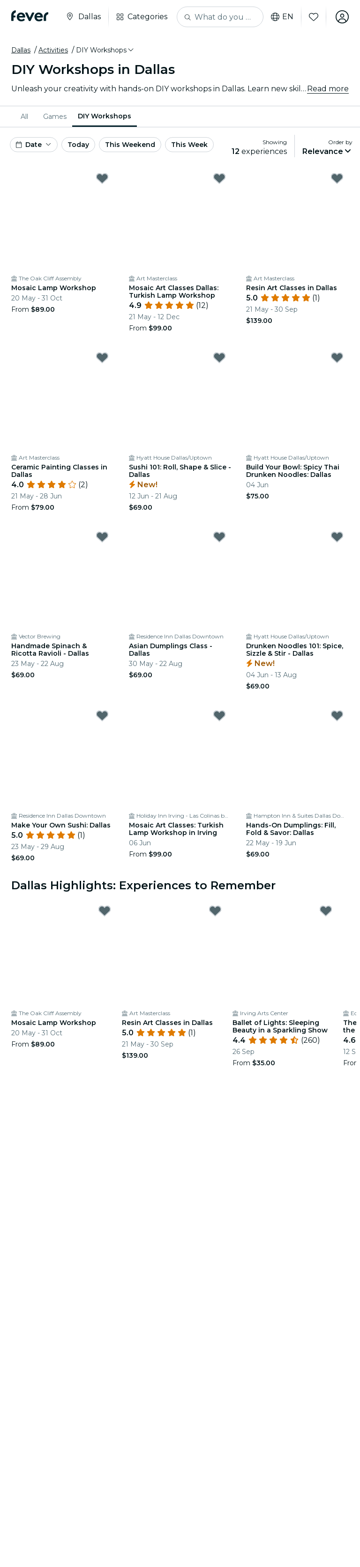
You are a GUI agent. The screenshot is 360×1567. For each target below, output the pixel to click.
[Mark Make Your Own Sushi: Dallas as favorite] (102, 716)
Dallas (20, 50)
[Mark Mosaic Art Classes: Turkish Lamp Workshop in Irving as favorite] (219, 716)
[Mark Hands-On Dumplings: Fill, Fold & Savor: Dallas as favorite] (337, 716)
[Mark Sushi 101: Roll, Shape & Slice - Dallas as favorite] (219, 357)
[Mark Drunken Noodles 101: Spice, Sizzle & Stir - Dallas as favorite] (337, 537)
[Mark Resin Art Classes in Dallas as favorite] (337, 178)
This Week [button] (189, 144)
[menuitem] (26, 116)
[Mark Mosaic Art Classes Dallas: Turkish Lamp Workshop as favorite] (219, 178)
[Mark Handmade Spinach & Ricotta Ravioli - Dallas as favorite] (102, 537)
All (24, 116)
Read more (328, 88)
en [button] (282, 17)
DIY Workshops (104, 116)
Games (55, 116)
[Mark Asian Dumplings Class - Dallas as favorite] (219, 537)
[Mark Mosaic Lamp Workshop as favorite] (102, 178)
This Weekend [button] (130, 144)
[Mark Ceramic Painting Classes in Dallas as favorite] (102, 357)
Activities (53, 50)
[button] (105, 50)
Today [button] (78, 144)
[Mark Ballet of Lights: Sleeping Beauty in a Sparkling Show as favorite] (326, 911)
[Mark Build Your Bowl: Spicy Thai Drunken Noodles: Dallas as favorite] (337, 357)
